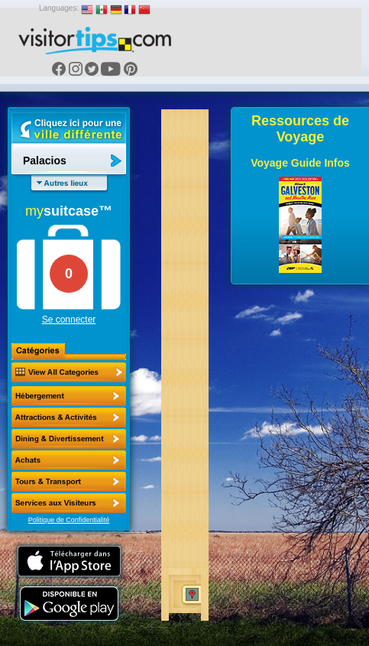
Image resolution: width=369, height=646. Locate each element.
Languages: (59, 8)
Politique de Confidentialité (69, 520)
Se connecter (69, 319)
